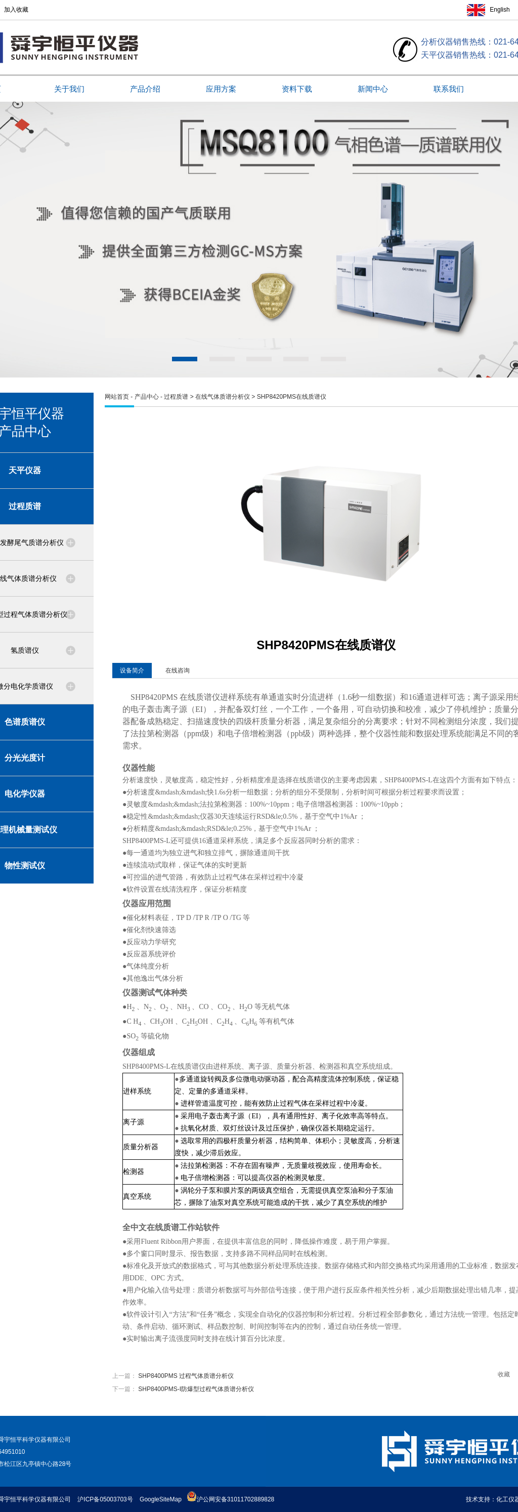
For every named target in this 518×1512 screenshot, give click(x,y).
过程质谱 (176, 396)
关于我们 (69, 89)
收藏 (504, 1374)
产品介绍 (145, 89)
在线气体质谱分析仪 (222, 396)
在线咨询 (177, 670)
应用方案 (221, 89)
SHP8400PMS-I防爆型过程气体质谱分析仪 (196, 1389)
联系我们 (449, 89)
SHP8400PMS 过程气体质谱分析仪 (186, 1375)
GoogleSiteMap (161, 1499)
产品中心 (147, 396)
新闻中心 (373, 89)
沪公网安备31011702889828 (230, 1499)
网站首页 (117, 396)
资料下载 (297, 89)
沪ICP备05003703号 (105, 1499)
